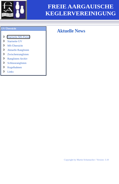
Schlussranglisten (17, 63)
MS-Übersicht (15, 45)
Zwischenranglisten (18, 54)
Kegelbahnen (14, 67)
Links (10, 71)
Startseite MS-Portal (18, 37)
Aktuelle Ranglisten (18, 50)
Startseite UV (14, 41)
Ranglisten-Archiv (17, 58)
